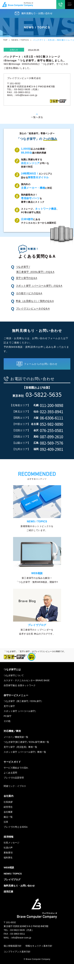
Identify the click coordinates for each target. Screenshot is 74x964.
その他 (7, 721)
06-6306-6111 (51, 418)
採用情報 (9, 836)
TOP (5, 40)
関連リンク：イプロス (15, 786)
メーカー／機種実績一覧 (16, 737)
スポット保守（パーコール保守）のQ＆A (39, 285)
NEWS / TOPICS (20, 40)
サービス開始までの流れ (16, 767)
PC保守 (7, 716)
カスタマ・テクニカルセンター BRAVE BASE (27, 680)
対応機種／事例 (12, 731)
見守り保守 (9, 706)
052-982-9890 (51, 424)
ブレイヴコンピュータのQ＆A (33, 308)
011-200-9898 (51, 405)
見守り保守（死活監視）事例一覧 (20, 747)
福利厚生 (8, 857)
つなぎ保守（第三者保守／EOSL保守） (23, 701)
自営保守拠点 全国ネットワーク (20, 685)
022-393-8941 (51, 412)
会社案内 (9, 796)
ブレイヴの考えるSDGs (15, 827)
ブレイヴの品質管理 (14, 777)
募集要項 (8, 852)
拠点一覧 (8, 817)
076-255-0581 (51, 430)
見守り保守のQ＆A (26, 278)
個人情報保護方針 (13, 946)
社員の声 (8, 847)
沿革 (6, 822)
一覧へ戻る (37, 117)
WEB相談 (9, 867)
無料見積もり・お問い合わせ (36, 13)
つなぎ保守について (14, 675)
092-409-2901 (51, 449)
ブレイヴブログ (12, 879)
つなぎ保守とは (12, 669)
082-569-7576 (51, 443)
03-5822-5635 (44, 394)
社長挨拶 (8, 802)
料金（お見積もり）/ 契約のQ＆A (35, 301)
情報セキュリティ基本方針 (39, 946)
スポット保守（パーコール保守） (20, 711)
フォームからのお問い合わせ (41, 364)
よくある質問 (10, 772)
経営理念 (8, 807)
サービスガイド (12, 761)
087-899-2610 (51, 437)
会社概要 (8, 812)
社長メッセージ (11, 842)
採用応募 (8, 891)
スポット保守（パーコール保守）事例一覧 (25, 752)
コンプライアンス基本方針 (17, 951)
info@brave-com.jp (26, 95)
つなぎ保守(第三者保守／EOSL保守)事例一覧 (26, 742)
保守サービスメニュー (16, 695)
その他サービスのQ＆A (29, 293)
